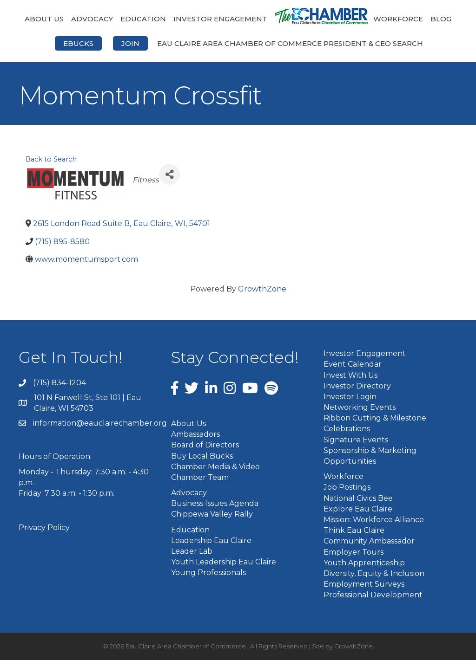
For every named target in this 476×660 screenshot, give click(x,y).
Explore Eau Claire (358, 509)
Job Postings (347, 487)
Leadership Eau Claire (211, 540)
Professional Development (373, 594)
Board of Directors (205, 444)
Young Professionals (208, 572)
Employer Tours (353, 552)
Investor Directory (357, 386)
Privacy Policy (44, 527)
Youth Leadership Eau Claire (223, 561)
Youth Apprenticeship (364, 562)
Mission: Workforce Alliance (374, 519)
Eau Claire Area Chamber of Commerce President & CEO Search (290, 43)
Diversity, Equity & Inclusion (374, 573)
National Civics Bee (358, 498)
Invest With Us (350, 375)
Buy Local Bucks (202, 456)
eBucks (78, 43)
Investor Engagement (220, 18)
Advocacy (92, 18)
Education (143, 18)
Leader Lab (191, 551)
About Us (44, 18)
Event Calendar (353, 364)
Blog (440, 18)
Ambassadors (195, 434)
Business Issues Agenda (214, 503)
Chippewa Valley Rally (212, 514)
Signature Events (356, 439)
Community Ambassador (369, 541)
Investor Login (350, 396)
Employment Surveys (364, 584)
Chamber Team (200, 477)
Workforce (398, 18)
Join (130, 43)
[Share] (169, 174)
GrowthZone (262, 289)
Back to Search (51, 159)
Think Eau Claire (354, 530)
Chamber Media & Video (215, 466)
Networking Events (360, 407)
